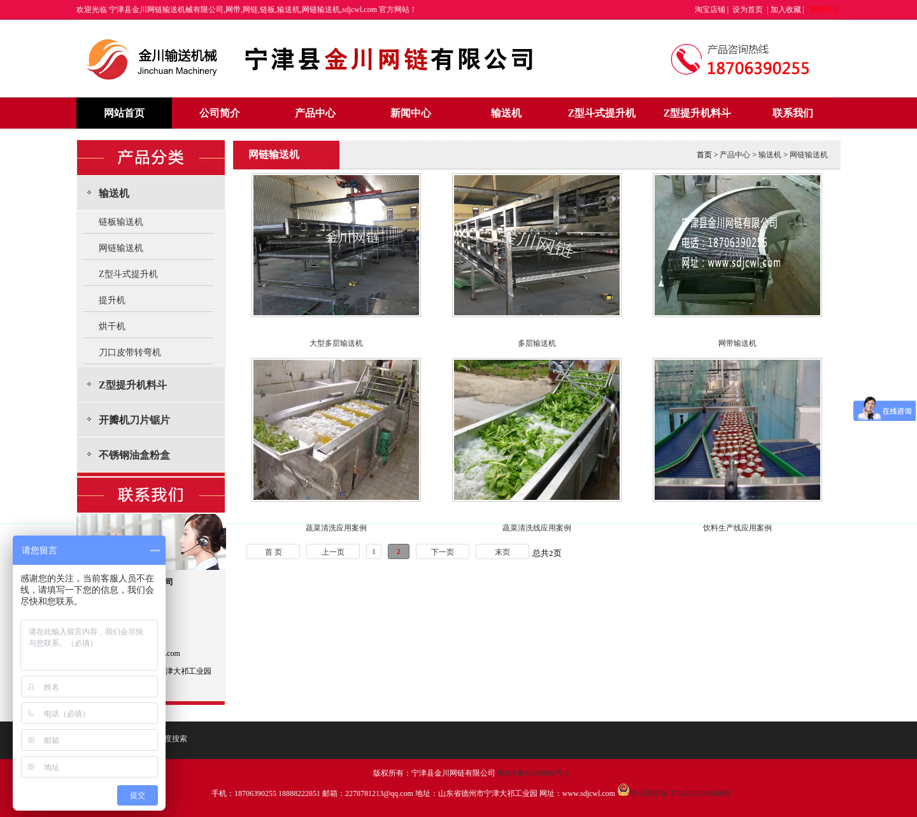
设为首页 (747, 9)
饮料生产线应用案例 (737, 527)
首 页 (273, 552)
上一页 (333, 552)
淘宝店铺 (710, 9)
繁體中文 (825, 9)
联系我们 (792, 113)
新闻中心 (410, 113)
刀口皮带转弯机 (130, 352)
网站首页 (124, 113)
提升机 (112, 300)
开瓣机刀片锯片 (134, 420)
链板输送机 (121, 222)
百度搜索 (172, 738)
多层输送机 (537, 343)
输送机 (506, 113)
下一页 (442, 552)
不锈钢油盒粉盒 (134, 455)
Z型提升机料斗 (698, 113)
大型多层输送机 (336, 343)
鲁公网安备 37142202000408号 (674, 793)
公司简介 (219, 113)
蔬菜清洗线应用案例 (536, 527)
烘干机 (112, 326)
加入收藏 (786, 9)
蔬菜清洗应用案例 (336, 527)
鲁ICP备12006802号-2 (533, 773)
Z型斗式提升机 (602, 113)
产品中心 (315, 113)
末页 (502, 552)
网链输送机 (121, 248)
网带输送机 (737, 343)
